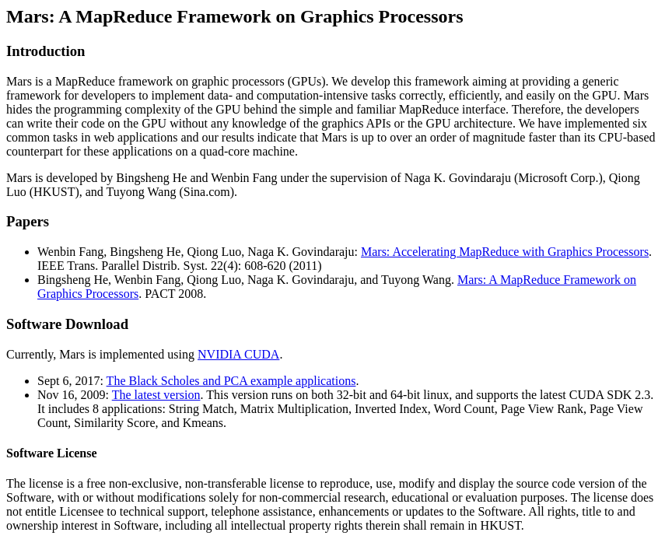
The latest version (156, 394)
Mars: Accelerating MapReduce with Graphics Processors (505, 251)
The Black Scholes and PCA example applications (231, 380)
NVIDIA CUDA (238, 354)
